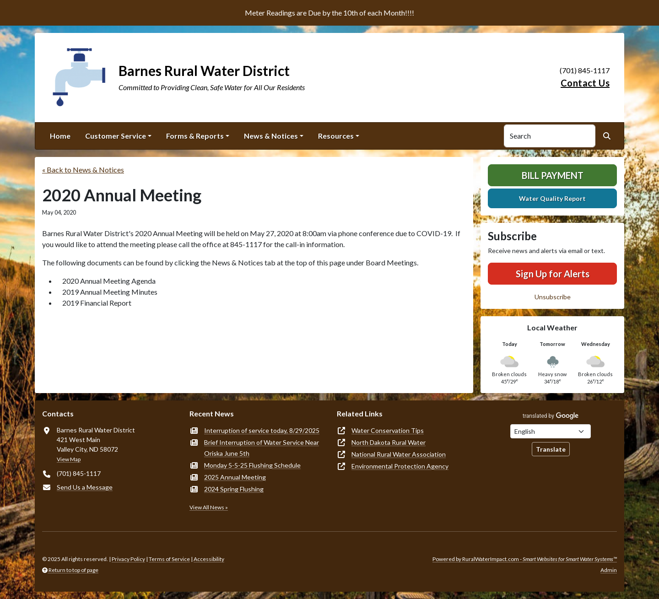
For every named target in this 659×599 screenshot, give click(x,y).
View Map (69, 459)
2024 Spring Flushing (234, 489)
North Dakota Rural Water (388, 442)
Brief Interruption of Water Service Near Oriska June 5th (261, 447)
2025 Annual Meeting (235, 477)
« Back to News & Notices (83, 169)
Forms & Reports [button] (195, 135)
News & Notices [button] (271, 135)
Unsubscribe (553, 297)
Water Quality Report (552, 198)
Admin (608, 570)
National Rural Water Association (398, 454)
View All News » (208, 507)
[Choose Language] (550, 431)
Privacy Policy (128, 559)
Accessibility (209, 559)
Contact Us (585, 82)
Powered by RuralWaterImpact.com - (524, 559)
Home (60, 135)
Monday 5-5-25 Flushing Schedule (252, 465)
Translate (551, 449)
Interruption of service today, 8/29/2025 (261, 430)
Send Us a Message (85, 487)
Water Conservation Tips (387, 430)
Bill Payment (552, 175)
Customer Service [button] (115, 135)
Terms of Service (169, 559)
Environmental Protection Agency (399, 466)
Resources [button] (336, 135)
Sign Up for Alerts (552, 273)
